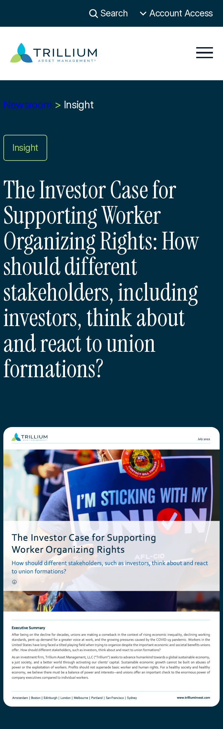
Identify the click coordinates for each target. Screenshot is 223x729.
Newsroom (27, 104)
